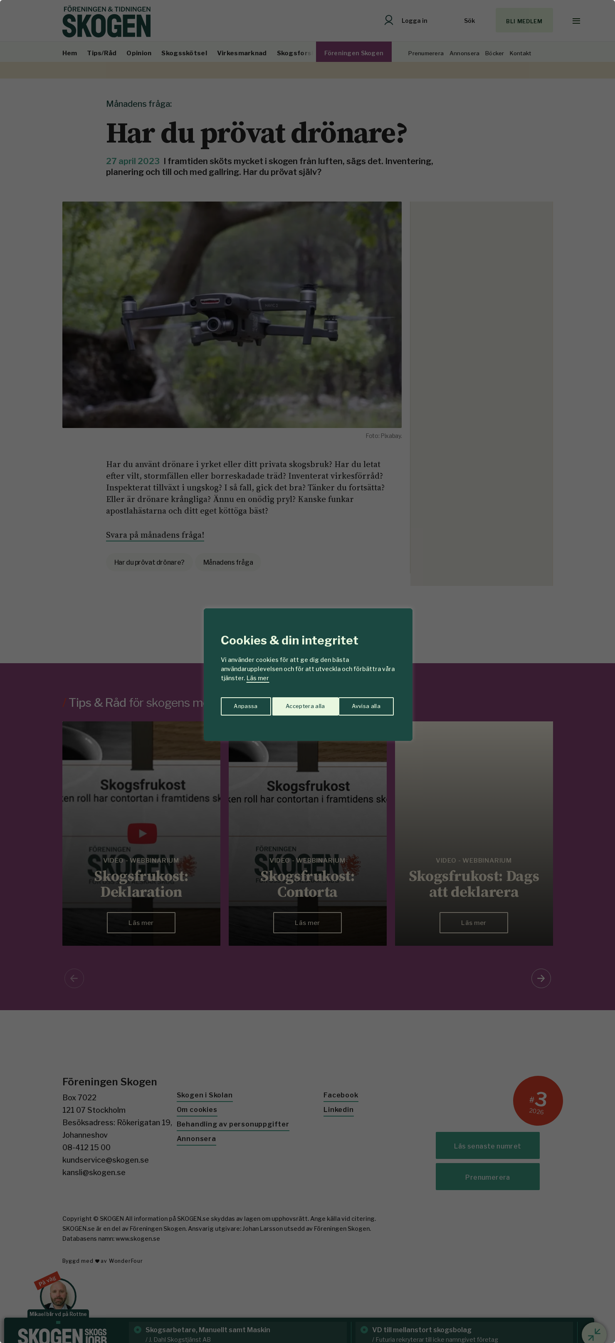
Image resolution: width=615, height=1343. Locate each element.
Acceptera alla (362, 704)
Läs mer (258, 677)
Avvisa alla (299, 704)
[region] (307, 671)
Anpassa (244, 704)
